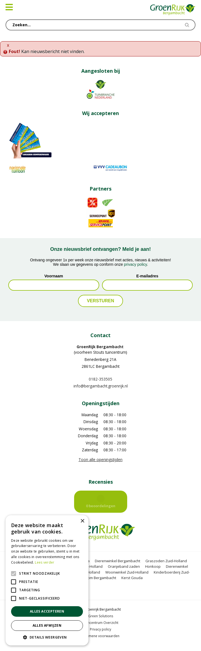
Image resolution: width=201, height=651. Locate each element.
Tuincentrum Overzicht (100, 622)
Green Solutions (100, 616)
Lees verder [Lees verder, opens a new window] (44, 562)
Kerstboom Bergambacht (95, 577)
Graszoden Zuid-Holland (166, 560)
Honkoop (153, 566)
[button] (47, 637)
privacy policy (135, 264)
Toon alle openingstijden (100, 459)
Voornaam (54, 276)
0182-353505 (100, 379)
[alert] (47, 580)
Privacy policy (100, 629)
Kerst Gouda (132, 577)
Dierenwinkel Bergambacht (117, 560)
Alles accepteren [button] (47, 611)
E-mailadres (147, 276)
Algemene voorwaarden (100, 636)
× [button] (82, 521)
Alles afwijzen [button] (47, 625)
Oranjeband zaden (124, 566)
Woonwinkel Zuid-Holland (126, 572)
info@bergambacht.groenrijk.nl (101, 386)
